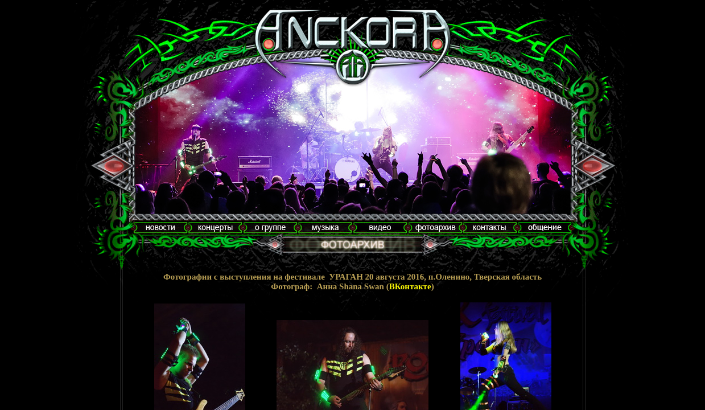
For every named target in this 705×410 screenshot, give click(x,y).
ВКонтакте (410, 286)
